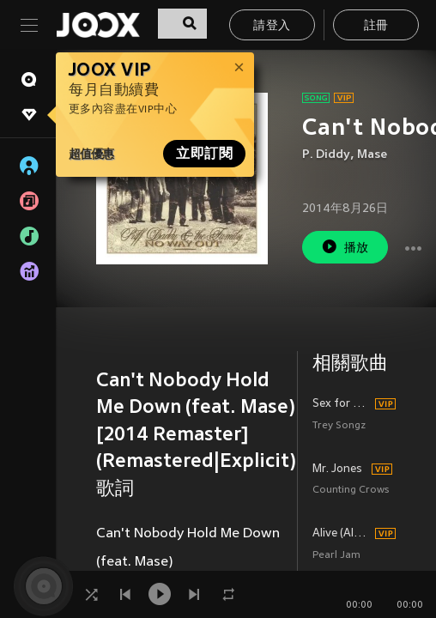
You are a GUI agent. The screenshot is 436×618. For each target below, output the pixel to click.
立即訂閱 (204, 154)
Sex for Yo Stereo (341, 404)
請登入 (271, 26)
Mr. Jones (337, 470)
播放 (345, 247)
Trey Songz (339, 426)
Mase (372, 154)
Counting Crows (350, 490)
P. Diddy (326, 154)
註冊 (376, 26)
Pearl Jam (336, 555)
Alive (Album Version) (341, 534)
